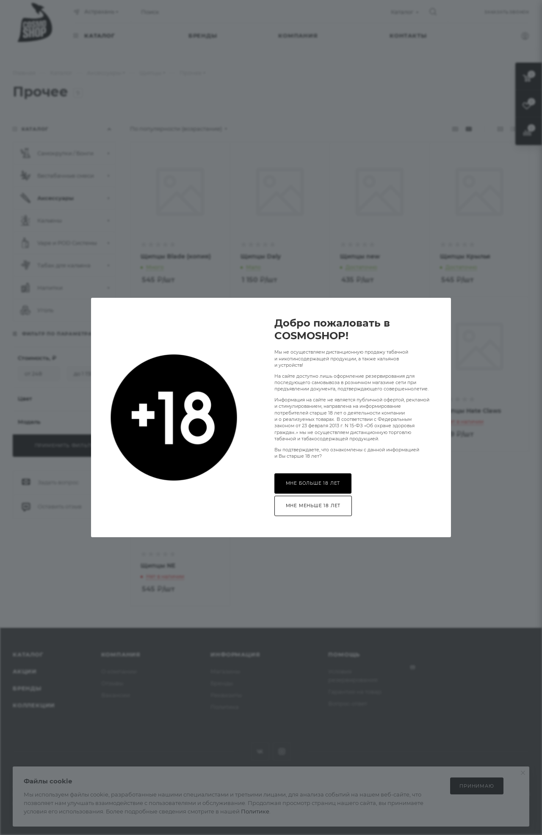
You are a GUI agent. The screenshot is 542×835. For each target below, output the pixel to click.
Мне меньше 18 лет (313, 505)
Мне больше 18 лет (313, 483)
